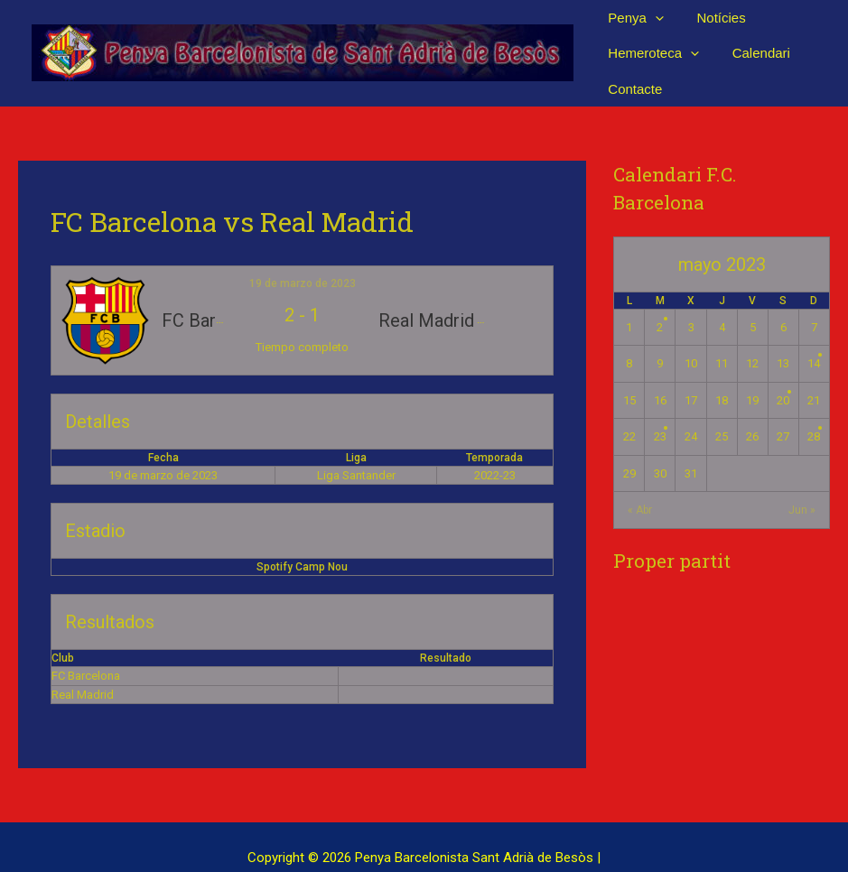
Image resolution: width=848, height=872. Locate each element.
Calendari (752, 42)
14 (813, 341)
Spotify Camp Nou (302, 545)
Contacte (632, 66)
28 (813, 415)
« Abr (640, 488)
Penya (633, 17)
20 (783, 378)
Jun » (801, 488)
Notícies (712, 16)
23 (660, 415)
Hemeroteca (650, 42)
